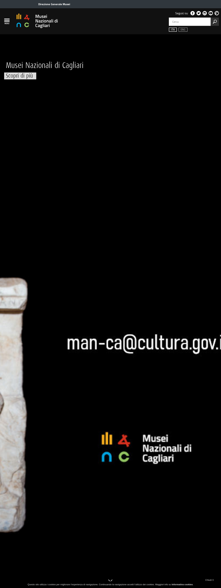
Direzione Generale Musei (54, 4)
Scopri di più (19, 76)
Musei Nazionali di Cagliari (45, 65)
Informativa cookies (182, 584)
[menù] (7, 21)
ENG (181, 30)
